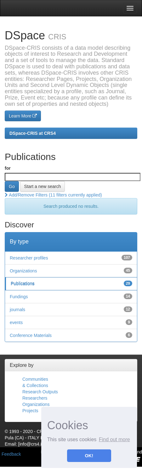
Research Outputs (40, 391)
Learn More (23, 115)
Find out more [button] (114, 439)
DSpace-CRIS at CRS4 (32, 133)
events (16, 322)
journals (17, 309)
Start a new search (42, 186)
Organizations (23, 270)
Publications (23, 283)
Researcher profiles (29, 257)
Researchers (34, 398)
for (8, 168)
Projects (30, 410)
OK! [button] (89, 455)
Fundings (19, 296)
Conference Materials (31, 335)
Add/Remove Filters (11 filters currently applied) (53, 194)
